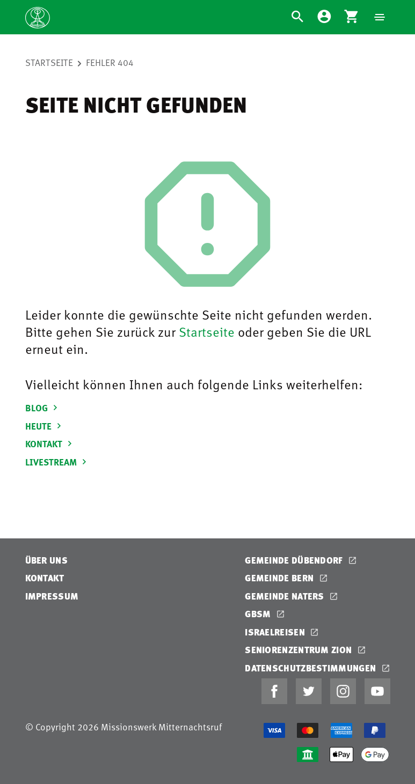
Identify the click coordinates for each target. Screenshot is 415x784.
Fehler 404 (110, 62)
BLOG (43, 407)
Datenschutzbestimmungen (311, 668)
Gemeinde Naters (285, 596)
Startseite (49, 62)
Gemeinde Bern (280, 578)
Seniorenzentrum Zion (299, 649)
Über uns (46, 560)
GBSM (259, 613)
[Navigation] (379, 17)
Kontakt (44, 578)
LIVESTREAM (57, 461)
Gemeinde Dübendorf (295, 560)
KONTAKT (50, 443)
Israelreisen (276, 632)
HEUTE (44, 425)
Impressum (52, 596)
